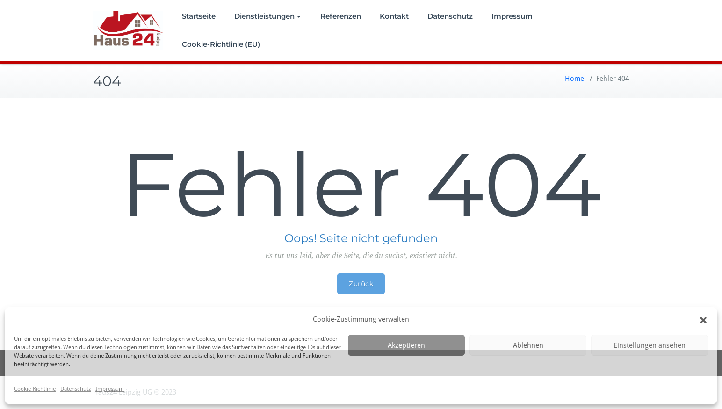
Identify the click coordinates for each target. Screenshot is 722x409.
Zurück (361, 284)
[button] (703, 319)
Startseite (199, 16)
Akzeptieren (406, 345)
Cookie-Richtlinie (35, 389)
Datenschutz (75, 389)
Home (574, 78)
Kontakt (394, 16)
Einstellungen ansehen (650, 345)
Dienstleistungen (267, 16)
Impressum (109, 389)
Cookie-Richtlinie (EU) (221, 44)
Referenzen (340, 16)
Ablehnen (528, 345)
